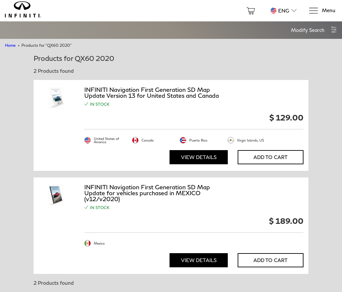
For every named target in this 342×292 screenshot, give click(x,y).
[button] (314, 30)
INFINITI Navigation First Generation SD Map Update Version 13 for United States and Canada (151, 92)
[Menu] (322, 10)
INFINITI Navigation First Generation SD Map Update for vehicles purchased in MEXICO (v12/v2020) (147, 193)
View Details (199, 157)
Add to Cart (270, 157)
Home (10, 45)
